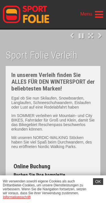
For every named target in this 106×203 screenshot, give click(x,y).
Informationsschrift (17, 197)
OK (98, 181)
